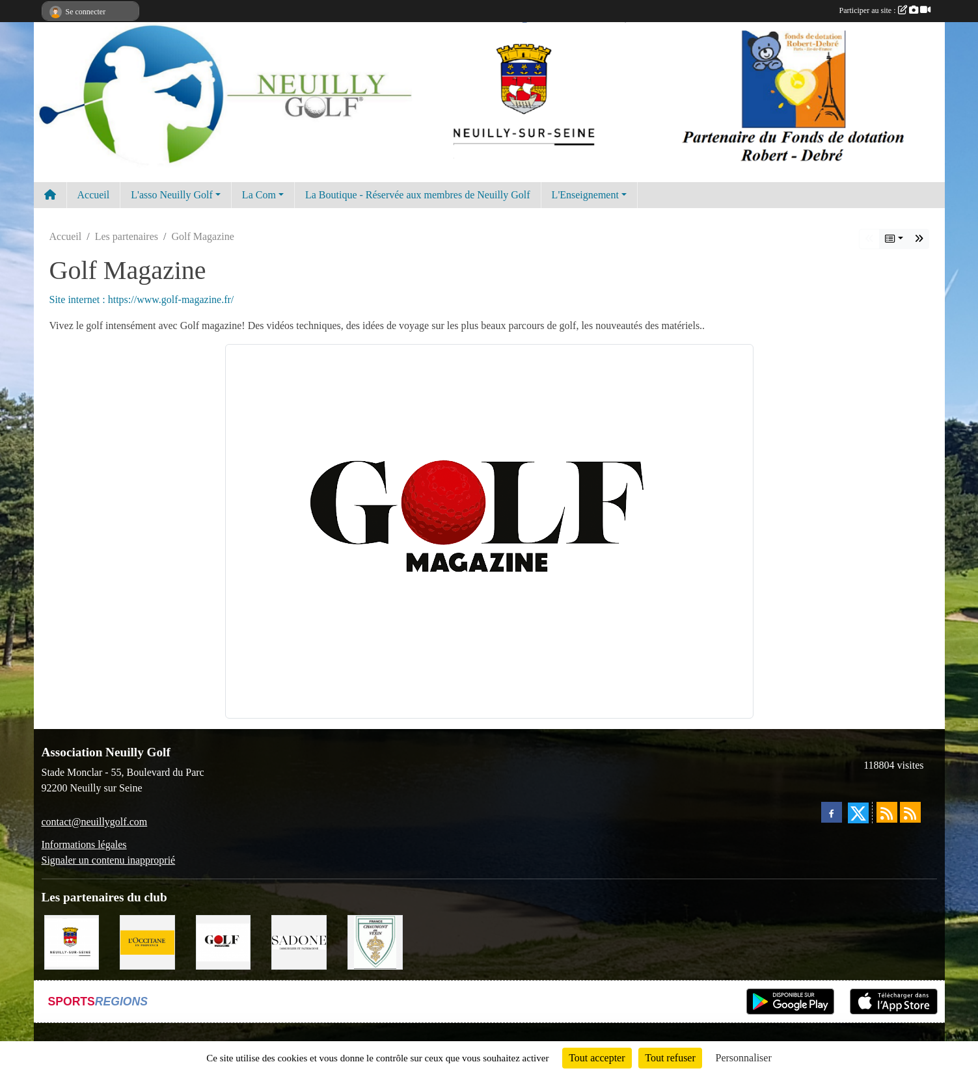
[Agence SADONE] (299, 941)
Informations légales (84, 844)
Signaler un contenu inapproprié (109, 860)
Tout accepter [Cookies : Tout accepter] (597, 1057)
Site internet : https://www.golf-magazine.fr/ (141, 299)
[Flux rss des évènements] (910, 812)
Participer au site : (884, 10)
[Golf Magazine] (223, 941)
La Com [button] (259, 194)
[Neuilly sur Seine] (72, 941)
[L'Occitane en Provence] (147, 941)
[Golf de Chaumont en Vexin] (375, 941)
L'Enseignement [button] (585, 194)
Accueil (93, 194)
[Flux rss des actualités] (886, 812)
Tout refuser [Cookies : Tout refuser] (670, 1057)
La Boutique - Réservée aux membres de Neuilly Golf (417, 194)
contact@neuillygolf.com (95, 821)
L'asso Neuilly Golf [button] (172, 194)
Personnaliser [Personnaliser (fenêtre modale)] (744, 1057)
